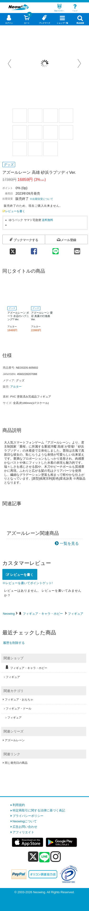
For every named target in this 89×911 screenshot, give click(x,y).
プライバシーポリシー (28, 816)
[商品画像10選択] (35, 149)
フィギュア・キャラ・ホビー (43, 613)
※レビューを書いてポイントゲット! (27, 583)
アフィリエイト (23, 832)
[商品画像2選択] (35, 116)
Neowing (9, 613)
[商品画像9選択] (20, 149)
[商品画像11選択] (50, 149)
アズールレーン (15, 740)
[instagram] (55, 856)
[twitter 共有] (12, 249)
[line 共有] (55, 249)
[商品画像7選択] (50, 132)
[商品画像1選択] (20, 116)
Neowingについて (25, 821)
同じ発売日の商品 (16, 763)
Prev (10, 63)
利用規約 (19, 805)
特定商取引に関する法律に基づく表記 (39, 810)
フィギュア (75, 613)
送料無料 (47, 219)
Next (79, 63)
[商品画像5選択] (20, 132)
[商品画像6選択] (35, 132)
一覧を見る (69, 543)
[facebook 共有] (34, 249)
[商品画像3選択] (50, 116)
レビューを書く (13, 211)
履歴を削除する (14, 643)
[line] (44, 857)
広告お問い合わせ (25, 827)
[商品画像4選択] (66, 116)
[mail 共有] (77, 249)
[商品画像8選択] (66, 132)
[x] (33, 857)
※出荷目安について (41, 198)
